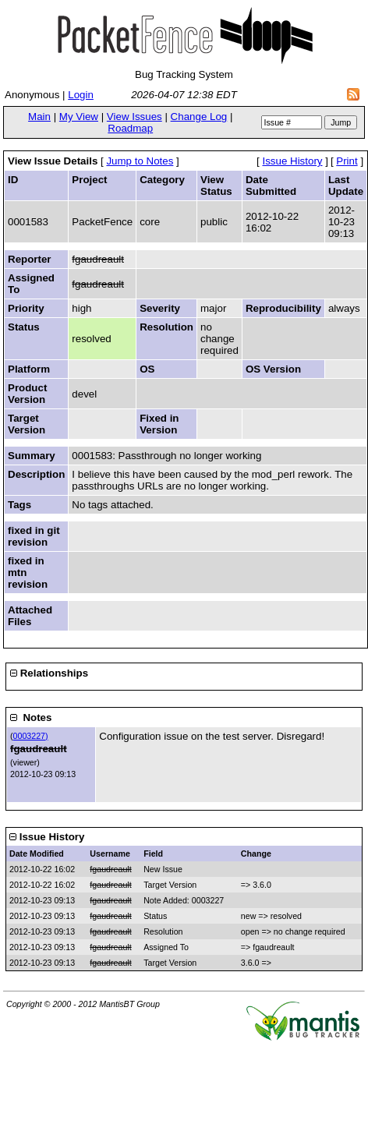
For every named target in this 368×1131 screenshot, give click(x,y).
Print (346, 161)
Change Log (199, 116)
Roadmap (130, 128)
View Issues (134, 116)
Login (81, 95)
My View (78, 116)
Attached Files (30, 615)
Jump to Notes (139, 161)
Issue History (292, 161)
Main (39, 116)
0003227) (30, 735)
